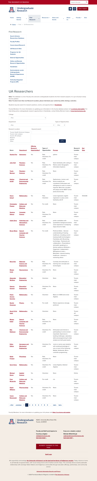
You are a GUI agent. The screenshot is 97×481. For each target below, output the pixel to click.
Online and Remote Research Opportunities (17, 62)
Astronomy (22, 154)
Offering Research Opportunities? (35, 148)
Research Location (14, 129)
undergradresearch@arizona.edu (73, 436)
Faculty (78, 17)
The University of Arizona (62, 474)
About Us (68, 19)
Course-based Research (17, 45)
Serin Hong (13, 365)
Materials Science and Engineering (23, 264)
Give (85, 17)
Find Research (32, 19)
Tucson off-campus (20, 136)
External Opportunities (17, 58)
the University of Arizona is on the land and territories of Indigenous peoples (50, 460)
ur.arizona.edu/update (78, 109)
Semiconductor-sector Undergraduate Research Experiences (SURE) (17, 73)
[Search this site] (77, 2)
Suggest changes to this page (48, 446)
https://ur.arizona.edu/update (61, 412)
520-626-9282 (41, 438)
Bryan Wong (13, 231)
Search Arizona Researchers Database (17, 37)
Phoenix (20, 138)
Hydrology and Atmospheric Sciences (23, 223)
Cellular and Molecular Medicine (23, 206)
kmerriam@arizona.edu (78, 111)
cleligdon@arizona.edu (43, 436)
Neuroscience (23, 270)
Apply (62, 141)
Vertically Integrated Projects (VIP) (16, 81)
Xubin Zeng (13, 220)
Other (20, 141)
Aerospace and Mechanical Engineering (24, 346)
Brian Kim (13, 262)
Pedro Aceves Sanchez (12, 297)
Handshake (58, 105)
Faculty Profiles (15, 42)
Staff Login (48, 454)
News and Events (55, 19)
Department (12, 122)
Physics (21, 303)
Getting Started (19, 19)
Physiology (22, 356)
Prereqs (55, 150)
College (11, 114)
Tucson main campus (20, 134)
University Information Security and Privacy (48, 471)
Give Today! (82, 9)
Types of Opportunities (62, 122)
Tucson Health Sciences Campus (20, 132)
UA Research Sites (16, 49)
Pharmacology (23, 387)
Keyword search (36, 129)
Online (20, 139)
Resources (45, 17)
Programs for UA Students (15, 53)
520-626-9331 (68, 438)
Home (12, 17)
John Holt (13, 163)
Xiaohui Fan (13, 154)
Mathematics (23, 196)
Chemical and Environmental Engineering (23, 181)
